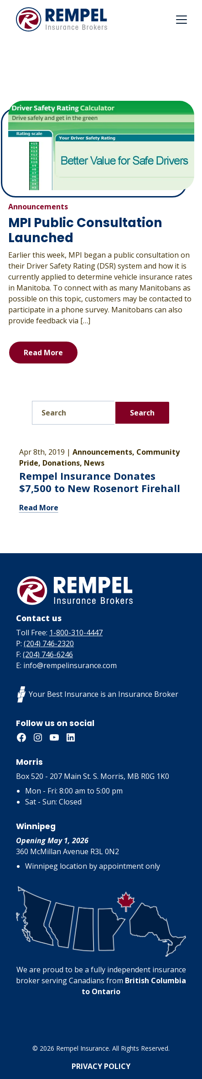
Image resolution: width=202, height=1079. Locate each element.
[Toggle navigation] (181, 19)
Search (142, 413)
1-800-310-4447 (76, 633)
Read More (43, 353)
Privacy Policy (101, 1066)
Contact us (39, 617)
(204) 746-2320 (49, 643)
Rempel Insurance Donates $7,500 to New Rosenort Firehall (99, 482)
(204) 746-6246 (48, 654)
